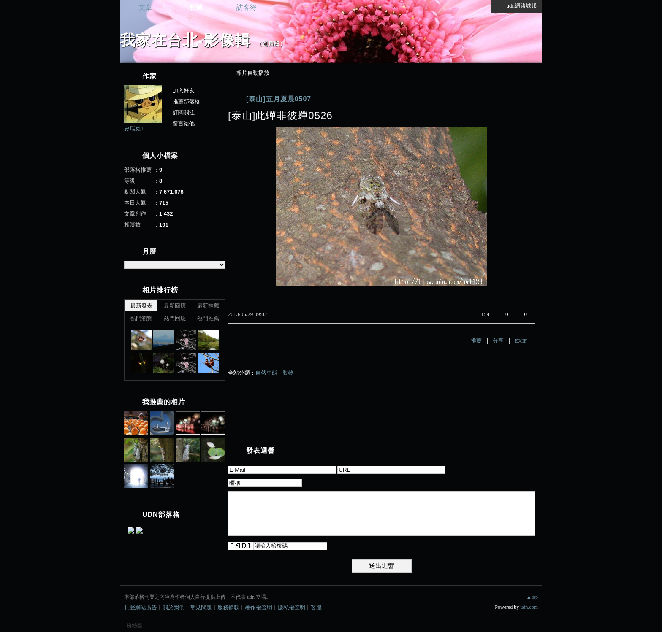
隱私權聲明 (291, 607)
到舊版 (271, 44)
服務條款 (228, 607)
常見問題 (201, 607)
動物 (288, 373)
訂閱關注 (184, 112)
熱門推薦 (208, 318)
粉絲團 (134, 625)
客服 (316, 607)
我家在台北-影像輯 (185, 40)
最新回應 (175, 305)
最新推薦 (208, 305)
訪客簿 (246, 7)
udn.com (529, 607)
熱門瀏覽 (141, 318)
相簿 (196, 7)
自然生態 (266, 373)
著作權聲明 (258, 607)
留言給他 (184, 123)
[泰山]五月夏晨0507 (278, 99)
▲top (532, 597)
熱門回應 (175, 318)
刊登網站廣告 (140, 607)
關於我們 (173, 607)
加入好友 (184, 90)
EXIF (521, 341)
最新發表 (141, 305)
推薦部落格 (186, 101)
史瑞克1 (134, 128)
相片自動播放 (252, 73)
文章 (145, 7)
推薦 (476, 341)
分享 (498, 341)
